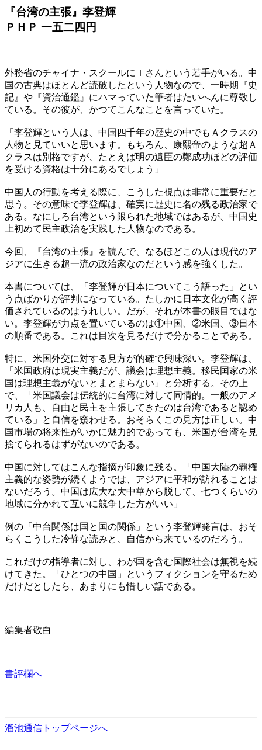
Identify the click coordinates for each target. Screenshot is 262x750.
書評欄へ (23, 674)
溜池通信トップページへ (56, 728)
